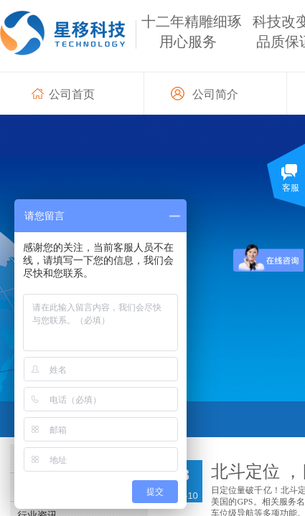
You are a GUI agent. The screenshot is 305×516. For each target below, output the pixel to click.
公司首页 (72, 94)
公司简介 (215, 94)
